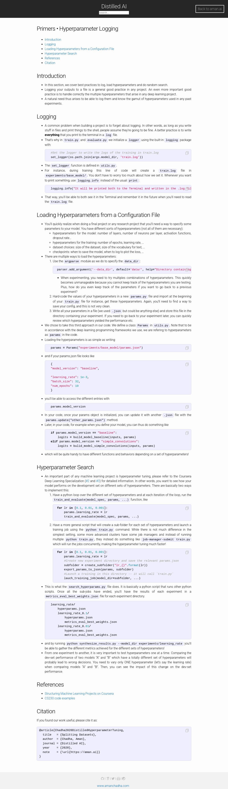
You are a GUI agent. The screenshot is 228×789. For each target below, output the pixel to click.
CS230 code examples (60, 692)
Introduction (53, 39)
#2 (87, 477)
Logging (50, 44)
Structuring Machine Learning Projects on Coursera (79, 687)
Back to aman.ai (210, 9)
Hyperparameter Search (61, 53)
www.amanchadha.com (113, 780)
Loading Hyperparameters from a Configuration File (79, 49)
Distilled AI (114, 6)
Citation (50, 63)
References (52, 58)
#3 (98, 477)
